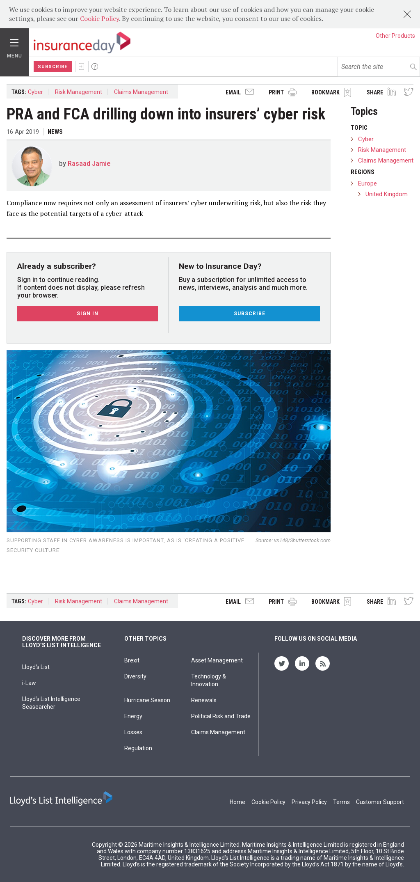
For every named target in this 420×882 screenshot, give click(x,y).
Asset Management (217, 660)
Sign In (81, 66)
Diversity (135, 676)
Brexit (131, 660)
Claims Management (141, 92)
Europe (367, 183)
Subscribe (53, 66)
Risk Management (78, 92)
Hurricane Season (147, 700)
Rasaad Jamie (89, 163)
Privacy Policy (309, 802)
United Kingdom (386, 194)
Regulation (138, 748)
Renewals (204, 700)
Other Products (395, 35)
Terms (341, 802)
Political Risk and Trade (221, 716)
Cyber (35, 92)
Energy (133, 716)
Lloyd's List (36, 667)
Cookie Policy (99, 18)
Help (94, 66)
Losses (133, 732)
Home (237, 802)
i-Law (29, 683)
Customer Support (380, 802)
